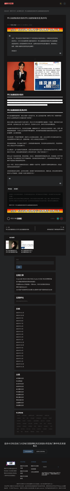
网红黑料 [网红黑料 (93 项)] (26, 431)
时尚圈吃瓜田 (20, 392)
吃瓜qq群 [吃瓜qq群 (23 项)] (32, 418)
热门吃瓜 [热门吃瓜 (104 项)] (22, 428)
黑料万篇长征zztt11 (21, 287)
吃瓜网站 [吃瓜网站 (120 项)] (19, 420)
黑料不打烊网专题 (24, 467)
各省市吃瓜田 (20, 383)
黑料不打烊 (13, 11)
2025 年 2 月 (19, 337)
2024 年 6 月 (19, 350)
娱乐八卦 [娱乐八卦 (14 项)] (42, 420)
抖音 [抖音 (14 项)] (45, 423)
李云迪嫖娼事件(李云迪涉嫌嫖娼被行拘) (27, 251)
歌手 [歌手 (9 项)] (51, 426)
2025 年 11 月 (20, 312)
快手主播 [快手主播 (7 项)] (30, 423)
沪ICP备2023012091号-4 (51, 488)
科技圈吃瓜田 (20, 394)
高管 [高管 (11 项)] (42, 431)
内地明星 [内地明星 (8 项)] (19, 418)
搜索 (17, 259)
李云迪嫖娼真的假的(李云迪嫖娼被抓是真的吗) (27, 18)
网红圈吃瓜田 (20, 397)
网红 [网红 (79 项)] (22, 431)
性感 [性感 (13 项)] (41, 423)
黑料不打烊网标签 (24, 477)
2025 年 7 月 (19, 323)
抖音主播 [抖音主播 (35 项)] (49, 423)
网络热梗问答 (20, 400)
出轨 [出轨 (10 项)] (23, 418)
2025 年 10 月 (20, 315)
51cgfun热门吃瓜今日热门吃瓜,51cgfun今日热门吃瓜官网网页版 (34, 279)
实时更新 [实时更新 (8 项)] (24, 423)
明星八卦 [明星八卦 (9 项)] (40, 426)
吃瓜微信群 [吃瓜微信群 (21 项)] (38, 418)
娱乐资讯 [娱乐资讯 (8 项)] (19, 423)
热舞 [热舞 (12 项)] (18, 428)
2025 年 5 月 (19, 329)
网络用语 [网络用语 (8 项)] (32, 431)
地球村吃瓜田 (20, 386)
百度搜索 (33, 469)
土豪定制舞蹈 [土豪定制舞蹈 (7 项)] (36, 420)
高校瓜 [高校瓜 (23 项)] (37, 431)
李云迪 (10, 189)
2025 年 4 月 (19, 331)
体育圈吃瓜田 (20, 378)
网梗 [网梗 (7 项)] (18, 431)
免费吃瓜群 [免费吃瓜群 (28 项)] (47, 415)
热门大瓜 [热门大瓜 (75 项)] (28, 428)
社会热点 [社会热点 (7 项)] (50, 428)
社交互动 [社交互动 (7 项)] (39, 428)
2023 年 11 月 (20, 366)
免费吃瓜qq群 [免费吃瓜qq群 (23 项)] (31, 415)
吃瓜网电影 (19, 381)
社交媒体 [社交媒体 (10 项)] (45, 428)
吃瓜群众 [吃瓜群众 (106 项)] (29, 420)
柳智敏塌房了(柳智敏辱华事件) (55, 229)
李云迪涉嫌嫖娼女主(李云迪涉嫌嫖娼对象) (17, 229)
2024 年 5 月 (19, 353)
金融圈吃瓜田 (20, 402)
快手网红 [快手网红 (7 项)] (36, 423)
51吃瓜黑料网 (28, 451)
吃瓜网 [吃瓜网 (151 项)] (50, 418)
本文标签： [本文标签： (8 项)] (46, 426)
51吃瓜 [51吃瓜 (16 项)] (18, 415)
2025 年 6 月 (19, 326)
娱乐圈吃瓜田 (20, 11)
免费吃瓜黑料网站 (40, 451)
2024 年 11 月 (20, 342)
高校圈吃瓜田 (20, 405)
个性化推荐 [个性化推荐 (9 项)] (24, 415)
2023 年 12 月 (20, 364)
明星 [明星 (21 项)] (35, 426)
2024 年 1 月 (19, 361)
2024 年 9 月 (19, 347)
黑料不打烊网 (34, 466)
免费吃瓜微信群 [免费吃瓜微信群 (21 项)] (39, 415)
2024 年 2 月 (19, 358)
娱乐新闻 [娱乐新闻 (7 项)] (48, 420)
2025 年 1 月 (19, 339)
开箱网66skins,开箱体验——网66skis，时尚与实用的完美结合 (33, 284)
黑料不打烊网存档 (24, 472)
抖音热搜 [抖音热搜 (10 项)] (19, 426)
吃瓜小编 (13, 25)
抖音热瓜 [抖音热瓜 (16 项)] (24, 426)
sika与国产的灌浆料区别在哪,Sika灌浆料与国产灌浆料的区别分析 (34, 289)
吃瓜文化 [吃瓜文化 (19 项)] (45, 418)
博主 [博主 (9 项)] (27, 418)
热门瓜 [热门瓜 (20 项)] (33, 428)
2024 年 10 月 (20, 345)
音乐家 (16, 189)
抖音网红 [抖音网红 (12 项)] (30, 426)
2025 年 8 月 (19, 320)
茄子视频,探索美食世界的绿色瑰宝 (25, 281)
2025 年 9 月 (19, 318)
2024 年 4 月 (19, 356)
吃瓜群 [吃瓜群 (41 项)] (24, 420)
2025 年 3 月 (19, 334)
